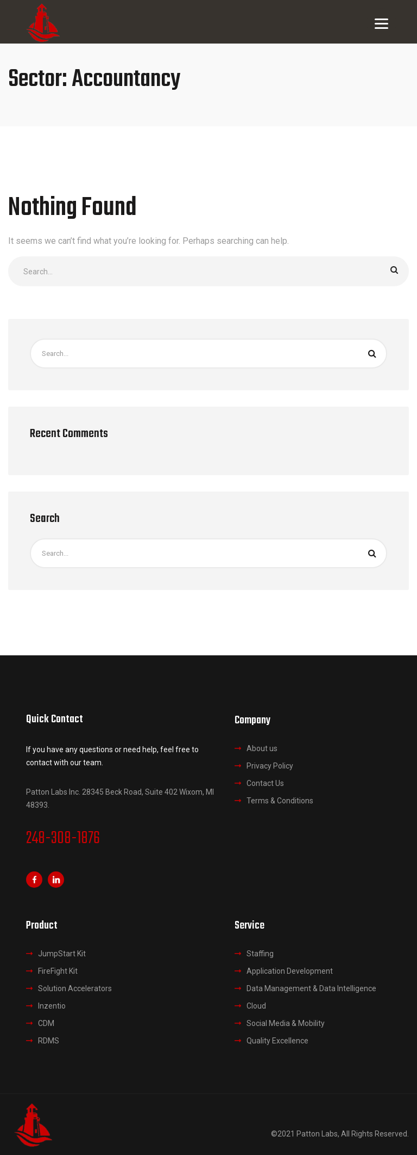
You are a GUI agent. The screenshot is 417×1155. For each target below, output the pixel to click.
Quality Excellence (277, 1040)
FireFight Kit (58, 971)
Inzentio (52, 1006)
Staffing (260, 953)
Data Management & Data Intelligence (311, 988)
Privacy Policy (270, 765)
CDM (46, 1023)
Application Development (290, 971)
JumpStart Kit (62, 953)
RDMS (48, 1040)
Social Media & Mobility (286, 1023)
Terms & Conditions (280, 800)
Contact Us (265, 783)
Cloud (256, 1006)
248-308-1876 (63, 838)
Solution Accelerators (75, 988)
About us (262, 748)
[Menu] (381, 23)
